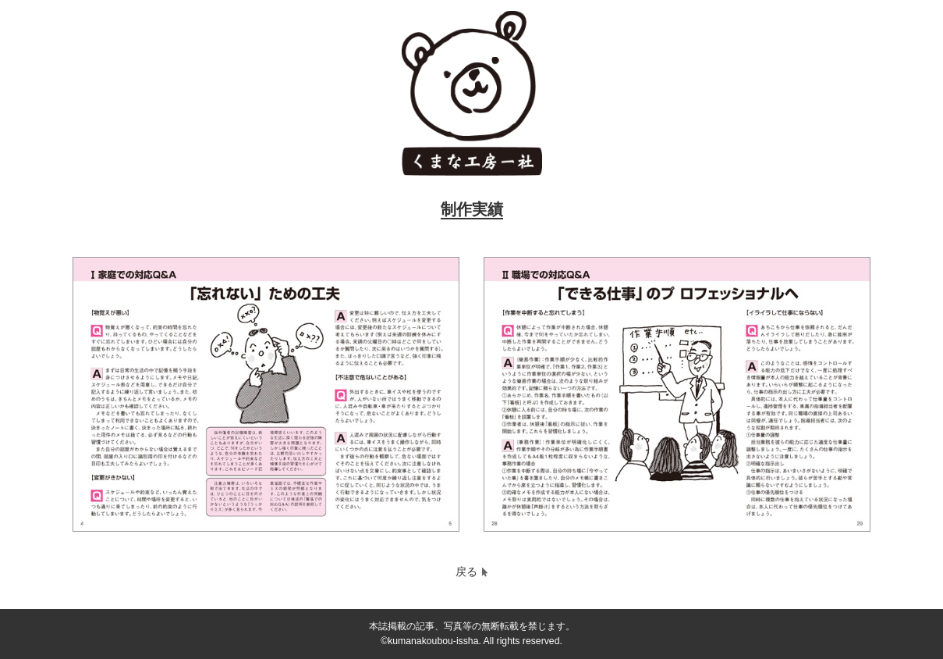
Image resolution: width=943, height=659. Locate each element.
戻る (466, 572)
